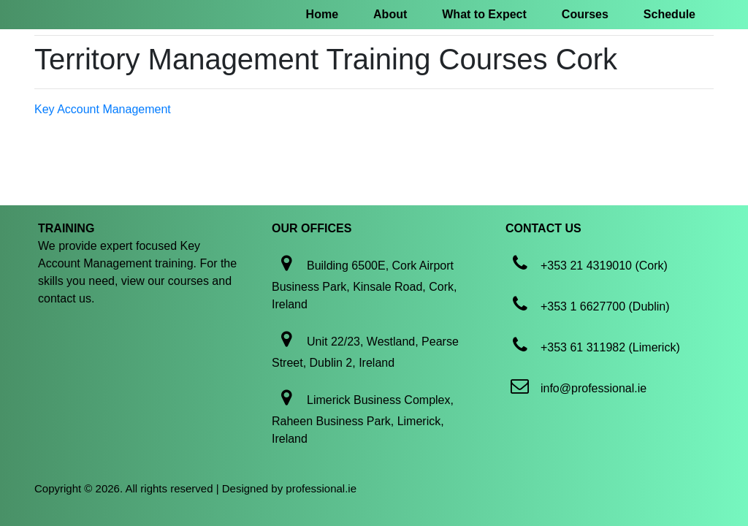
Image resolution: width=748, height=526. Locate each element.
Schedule (669, 14)
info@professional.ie (593, 388)
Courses (585, 14)
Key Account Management (102, 109)
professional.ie (321, 488)
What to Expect (484, 14)
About (390, 14)
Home (322, 14)
